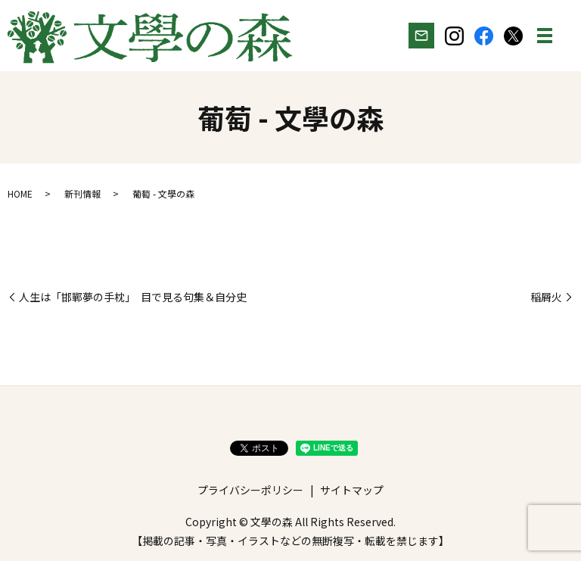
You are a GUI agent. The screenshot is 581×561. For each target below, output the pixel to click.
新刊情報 (82, 193)
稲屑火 (546, 297)
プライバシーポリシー (250, 489)
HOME (20, 193)
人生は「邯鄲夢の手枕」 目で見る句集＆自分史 (133, 297)
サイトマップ (352, 489)
